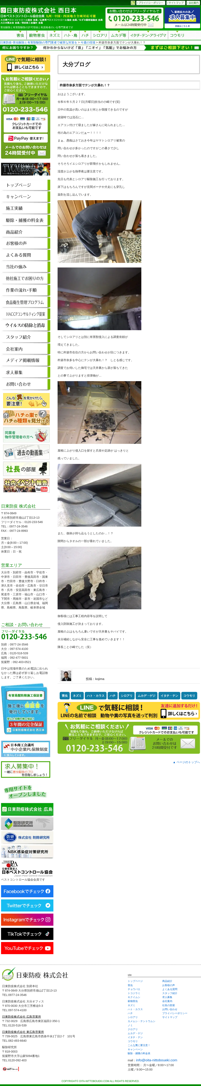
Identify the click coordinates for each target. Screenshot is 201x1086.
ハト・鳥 (70, 35)
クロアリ (133, 1029)
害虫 (20, 35)
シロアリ (100, 35)
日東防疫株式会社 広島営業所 (21, 1016)
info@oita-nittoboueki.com (156, 1060)
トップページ (135, 981)
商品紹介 (167, 981)
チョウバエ (134, 989)
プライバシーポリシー (174, 1013)
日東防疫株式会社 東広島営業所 (23, 1032)
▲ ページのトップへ (186, 762)
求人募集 (167, 997)
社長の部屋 (168, 1005)
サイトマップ (169, 1017)
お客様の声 (168, 985)
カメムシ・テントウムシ (141, 1021)
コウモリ (177, 35)
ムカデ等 (119, 35)
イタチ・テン (148, 35)
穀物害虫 (37, 35)
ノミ (130, 1025)
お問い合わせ (169, 1009)
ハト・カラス (95, 695)
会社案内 (167, 1001)
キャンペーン (135, 1049)
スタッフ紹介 (169, 993)
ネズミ (54, 35)
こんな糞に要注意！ (139, 1045)
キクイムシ (134, 997)
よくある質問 (169, 989)
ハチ (85, 35)
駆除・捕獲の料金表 (139, 1053)
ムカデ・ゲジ (146, 695)
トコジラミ (134, 993)
